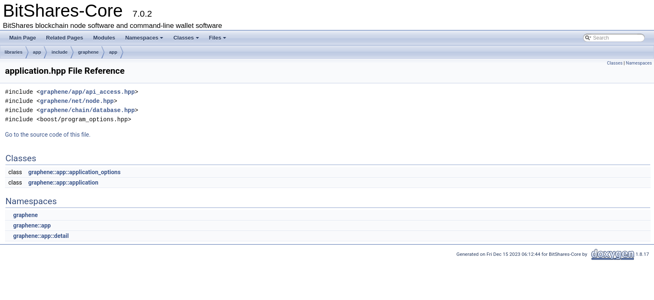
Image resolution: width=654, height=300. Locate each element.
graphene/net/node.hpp (77, 101)
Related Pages (64, 38)
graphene (88, 52)
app (37, 52)
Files (218, 38)
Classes (186, 38)
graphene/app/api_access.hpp (87, 92)
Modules (104, 38)
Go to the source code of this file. (48, 134)
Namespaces (144, 38)
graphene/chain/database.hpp (87, 110)
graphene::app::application (63, 182)
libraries (14, 52)
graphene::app (32, 225)
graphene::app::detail (40, 235)
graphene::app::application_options (74, 172)
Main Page (22, 38)
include (59, 52)
